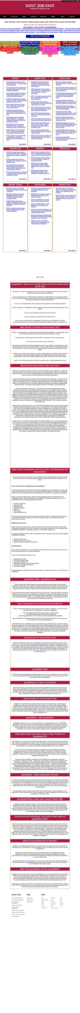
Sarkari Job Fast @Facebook (15, 908)
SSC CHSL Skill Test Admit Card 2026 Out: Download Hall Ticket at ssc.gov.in (41, 114)
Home (4, 16)
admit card (62, 727)
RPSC (42, 904)
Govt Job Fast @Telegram (18, 900)
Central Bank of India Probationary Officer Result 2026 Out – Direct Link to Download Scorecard (16, 95)
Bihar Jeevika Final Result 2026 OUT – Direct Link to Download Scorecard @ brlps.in (15, 106)
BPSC (42, 897)
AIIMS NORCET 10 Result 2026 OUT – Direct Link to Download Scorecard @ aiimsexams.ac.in (15, 131)
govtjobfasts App (29, 862)
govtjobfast (27, 674)
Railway (62, 904)
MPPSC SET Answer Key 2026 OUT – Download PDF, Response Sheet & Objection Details (16, 173)
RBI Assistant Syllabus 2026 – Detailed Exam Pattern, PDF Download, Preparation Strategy (40, 172)
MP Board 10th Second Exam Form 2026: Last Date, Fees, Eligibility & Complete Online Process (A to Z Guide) (66, 197)
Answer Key (43, 16)
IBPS (52, 900)
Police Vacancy (54, 908)
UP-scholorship (44, 900)
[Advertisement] (40, 62)
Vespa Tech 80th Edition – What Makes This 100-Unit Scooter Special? (40, 205)
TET (61, 906)
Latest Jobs (14, 16)
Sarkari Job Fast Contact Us (18, 914)
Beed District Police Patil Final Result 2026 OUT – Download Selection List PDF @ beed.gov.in (16, 126)
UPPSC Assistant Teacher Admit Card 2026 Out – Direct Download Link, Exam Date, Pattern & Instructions (40, 91)
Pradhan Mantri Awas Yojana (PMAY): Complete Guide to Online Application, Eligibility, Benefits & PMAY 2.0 (16, 203)
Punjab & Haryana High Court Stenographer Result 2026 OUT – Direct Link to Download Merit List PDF (16, 112)
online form (55, 782)
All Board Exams (15, 916)
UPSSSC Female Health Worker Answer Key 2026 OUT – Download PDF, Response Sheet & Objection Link (16, 154)
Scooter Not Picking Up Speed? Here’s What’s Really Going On (40, 200)
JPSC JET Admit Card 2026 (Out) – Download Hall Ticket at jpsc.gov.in (41, 119)
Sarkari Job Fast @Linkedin (18, 910)
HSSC (52, 906)
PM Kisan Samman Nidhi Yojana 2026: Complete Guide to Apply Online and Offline (15, 209)
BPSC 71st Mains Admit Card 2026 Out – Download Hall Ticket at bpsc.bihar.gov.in (41, 97)
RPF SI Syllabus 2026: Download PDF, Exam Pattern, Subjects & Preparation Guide (40, 159)
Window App (29, 902)
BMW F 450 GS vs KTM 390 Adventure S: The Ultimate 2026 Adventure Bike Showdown (40, 222)
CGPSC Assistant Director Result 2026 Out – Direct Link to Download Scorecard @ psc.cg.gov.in (16, 100)
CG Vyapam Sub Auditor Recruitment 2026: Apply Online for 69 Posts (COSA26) (66, 138)
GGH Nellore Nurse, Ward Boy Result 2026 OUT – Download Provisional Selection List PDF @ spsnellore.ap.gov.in (15, 119)
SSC (61, 900)
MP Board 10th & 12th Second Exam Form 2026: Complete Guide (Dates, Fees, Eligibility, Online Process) (66, 190)
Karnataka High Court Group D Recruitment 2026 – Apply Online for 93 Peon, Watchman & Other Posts (66, 102)
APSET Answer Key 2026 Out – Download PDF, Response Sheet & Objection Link (16, 161)
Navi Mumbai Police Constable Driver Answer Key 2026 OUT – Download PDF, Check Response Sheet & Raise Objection (15, 167)
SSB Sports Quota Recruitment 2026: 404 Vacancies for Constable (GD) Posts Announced (30, 50)
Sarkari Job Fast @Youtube (18, 912)
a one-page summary (29, 499)
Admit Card (34, 16)
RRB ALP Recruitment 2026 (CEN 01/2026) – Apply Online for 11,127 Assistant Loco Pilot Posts (50, 50)
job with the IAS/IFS (18, 533)
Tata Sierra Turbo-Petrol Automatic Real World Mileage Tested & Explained (10, 44)
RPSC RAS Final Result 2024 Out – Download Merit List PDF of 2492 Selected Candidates (16, 89)
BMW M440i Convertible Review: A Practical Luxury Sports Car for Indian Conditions (41, 195)
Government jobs (41, 644)
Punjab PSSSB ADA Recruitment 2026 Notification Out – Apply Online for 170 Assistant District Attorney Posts (66, 132)
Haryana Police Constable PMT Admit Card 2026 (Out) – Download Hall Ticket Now (41, 131)
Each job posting (16, 570)
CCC (61, 897)
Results (24, 16)
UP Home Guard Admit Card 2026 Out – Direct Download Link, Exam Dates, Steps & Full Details (41, 109)
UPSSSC (53, 897)
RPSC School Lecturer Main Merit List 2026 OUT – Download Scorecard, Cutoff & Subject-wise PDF (16, 138)
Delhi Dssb (53, 904)
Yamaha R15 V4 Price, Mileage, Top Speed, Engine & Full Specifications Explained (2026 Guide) (41, 211)
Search (62, 16)
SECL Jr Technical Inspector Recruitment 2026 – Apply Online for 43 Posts (10, 50)
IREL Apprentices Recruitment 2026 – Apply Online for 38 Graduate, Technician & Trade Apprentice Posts (66, 95)
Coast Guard (44, 908)
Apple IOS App (29, 900)
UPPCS (43, 906)
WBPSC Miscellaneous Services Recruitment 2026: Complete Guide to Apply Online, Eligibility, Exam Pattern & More (66, 125)
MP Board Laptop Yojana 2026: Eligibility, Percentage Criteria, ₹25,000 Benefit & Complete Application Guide (15, 196)
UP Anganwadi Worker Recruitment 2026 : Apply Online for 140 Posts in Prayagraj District (66, 89)
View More (22, 144)
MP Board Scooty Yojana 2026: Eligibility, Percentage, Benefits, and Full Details (16, 190)
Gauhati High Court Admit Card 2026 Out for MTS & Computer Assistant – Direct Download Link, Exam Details (40, 84)
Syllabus (53, 16)
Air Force (53, 902)
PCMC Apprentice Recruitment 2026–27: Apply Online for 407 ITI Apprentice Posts (65, 119)
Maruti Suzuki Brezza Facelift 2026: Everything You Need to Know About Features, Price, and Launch (41, 216)
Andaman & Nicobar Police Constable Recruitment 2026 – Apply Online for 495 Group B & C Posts (66, 113)
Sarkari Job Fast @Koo (17, 905)
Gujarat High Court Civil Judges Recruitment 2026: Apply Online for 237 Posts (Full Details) (66, 107)
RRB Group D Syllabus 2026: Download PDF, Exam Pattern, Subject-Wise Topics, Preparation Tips (40, 165)
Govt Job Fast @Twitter (17, 897)
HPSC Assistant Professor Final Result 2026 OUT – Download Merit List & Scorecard (16, 83)
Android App (29, 897)
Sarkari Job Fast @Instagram (15, 902)
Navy (61, 902)
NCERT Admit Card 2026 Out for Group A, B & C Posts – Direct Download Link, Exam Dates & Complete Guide (40, 125)
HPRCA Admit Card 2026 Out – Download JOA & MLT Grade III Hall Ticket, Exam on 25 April (41, 103)
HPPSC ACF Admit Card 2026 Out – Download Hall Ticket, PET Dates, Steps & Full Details (41, 137)
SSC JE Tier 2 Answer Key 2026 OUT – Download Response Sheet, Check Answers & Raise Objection (70, 50)
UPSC (42, 902)
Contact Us (72, 16)
